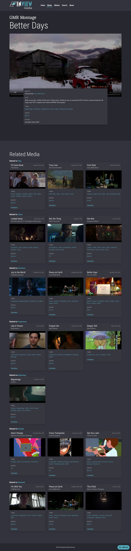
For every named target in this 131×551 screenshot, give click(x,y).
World (99, 303)
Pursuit (24, 196)
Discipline (14, 247)
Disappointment (24, 301)
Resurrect (97, 464)
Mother (28, 410)
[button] (27, 179)
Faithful (25, 194)
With (12, 518)
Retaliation (68, 355)
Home (43, 5)
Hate (29, 355)
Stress (56, 303)
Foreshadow (67, 247)
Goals (30, 247)
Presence (34, 515)
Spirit (51, 303)
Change (13, 462)
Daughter (19, 194)
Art (50, 470)
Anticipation (53, 247)
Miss (99, 462)
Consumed (14, 355)
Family (32, 301)
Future (52, 109)
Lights (41, 301)
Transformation (59, 464)
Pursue (58, 250)
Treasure (103, 355)
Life (107, 194)
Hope (57, 109)
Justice (34, 355)
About (72, 5)
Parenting (113, 194)
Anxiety (56, 301)
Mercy (39, 355)
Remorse (61, 355)
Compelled (52, 462)
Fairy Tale (52, 194)
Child (13, 194)
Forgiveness (45, 109)
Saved (94, 303)
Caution (89, 194)
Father (31, 194)
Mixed (27, 115)
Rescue (98, 250)
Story (72, 194)
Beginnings (28, 109)
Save (102, 250)
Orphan (18, 196)
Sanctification (74, 462)
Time (19, 250)
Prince (67, 194)
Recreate (105, 462)
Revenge (13, 357)
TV (50, 256)
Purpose (13, 250)
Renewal (70, 109)
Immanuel (63, 109)
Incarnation (91, 518)
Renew (111, 462)
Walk (67, 464)
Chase (60, 247)
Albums (57, 5)
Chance (89, 247)
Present (35, 247)
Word (104, 518)
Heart (18, 462)
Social (89, 200)
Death (95, 194)
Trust (108, 355)
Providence (91, 250)
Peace (89, 303)
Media (49, 5)
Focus (20, 247)
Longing (52, 250)
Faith (94, 247)
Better (95, 301)
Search (64, 5)
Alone (51, 301)
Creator (101, 515)
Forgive (112, 301)
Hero (104, 247)
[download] (123, 547)
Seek (62, 250)
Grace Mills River (39, 94)
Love (62, 194)
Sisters (51, 357)
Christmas (36, 109)
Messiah (98, 518)
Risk (118, 194)
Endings (13, 410)
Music (89, 310)
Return (30, 196)
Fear (35, 194)
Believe (89, 301)
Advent (13, 408)
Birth (27, 408)
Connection (14, 515)
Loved (13, 196)
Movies (13, 203)
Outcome (114, 247)
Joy (37, 301)
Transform (34, 462)
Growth (59, 462)
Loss (23, 410)
